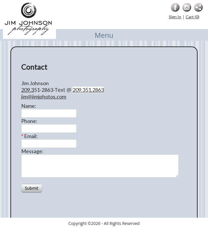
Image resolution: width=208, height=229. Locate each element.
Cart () (192, 16)
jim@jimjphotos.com (43, 96)
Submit (31, 188)
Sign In (175, 16)
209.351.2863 (88, 90)
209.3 (27, 90)
